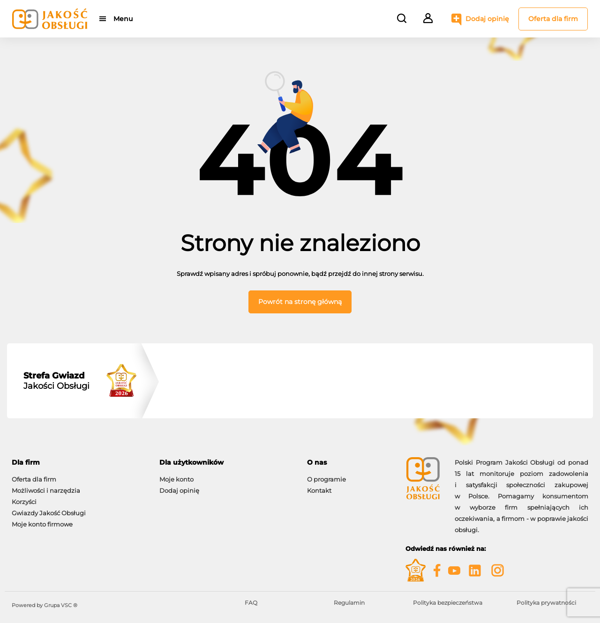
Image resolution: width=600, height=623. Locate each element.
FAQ (251, 602)
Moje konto (176, 479)
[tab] (78, 462)
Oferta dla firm (553, 19)
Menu (123, 19)
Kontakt (319, 490)
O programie (326, 479)
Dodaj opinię (487, 18)
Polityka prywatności (546, 602)
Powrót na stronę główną (300, 301)
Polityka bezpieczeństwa (447, 602)
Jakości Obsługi (56, 381)
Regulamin (349, 602)
